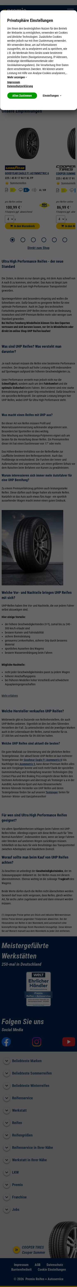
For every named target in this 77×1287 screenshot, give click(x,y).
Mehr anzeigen (17, 77)
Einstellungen (52, 95)
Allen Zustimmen (22, 95)
